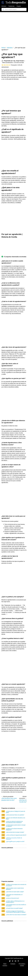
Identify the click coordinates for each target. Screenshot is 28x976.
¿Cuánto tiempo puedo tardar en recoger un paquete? (16, 825)
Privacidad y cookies (22, 964)
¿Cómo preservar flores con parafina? (15, 815)
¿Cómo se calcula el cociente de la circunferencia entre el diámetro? (14, 822)
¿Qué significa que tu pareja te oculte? (15, 841)
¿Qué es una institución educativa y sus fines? (15, 818)
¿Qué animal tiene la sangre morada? (15, 832)
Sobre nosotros (5, 964)
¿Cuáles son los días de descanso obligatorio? (14, 829)
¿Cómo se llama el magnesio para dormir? (16, 835)
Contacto (12, 964)
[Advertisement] (14, 28)
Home (3, 47)
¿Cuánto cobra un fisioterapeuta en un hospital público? (15, 901)
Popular (19, 6)
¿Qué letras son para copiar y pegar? (15, 891)
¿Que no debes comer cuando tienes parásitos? (15, 889)
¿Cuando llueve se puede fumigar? (14, 908)
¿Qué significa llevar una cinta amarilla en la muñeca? (16, 905)
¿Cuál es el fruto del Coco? (12, 898)
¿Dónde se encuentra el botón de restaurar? (14, 838)
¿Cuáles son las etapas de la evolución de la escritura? (16, 885)
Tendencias (11, 6)
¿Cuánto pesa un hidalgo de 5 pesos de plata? (15, 812)
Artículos (3, 6)
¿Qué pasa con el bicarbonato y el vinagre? (14, 895)
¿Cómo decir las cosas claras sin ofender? (16, 914)
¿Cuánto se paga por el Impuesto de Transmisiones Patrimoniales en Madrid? (15, 911)
